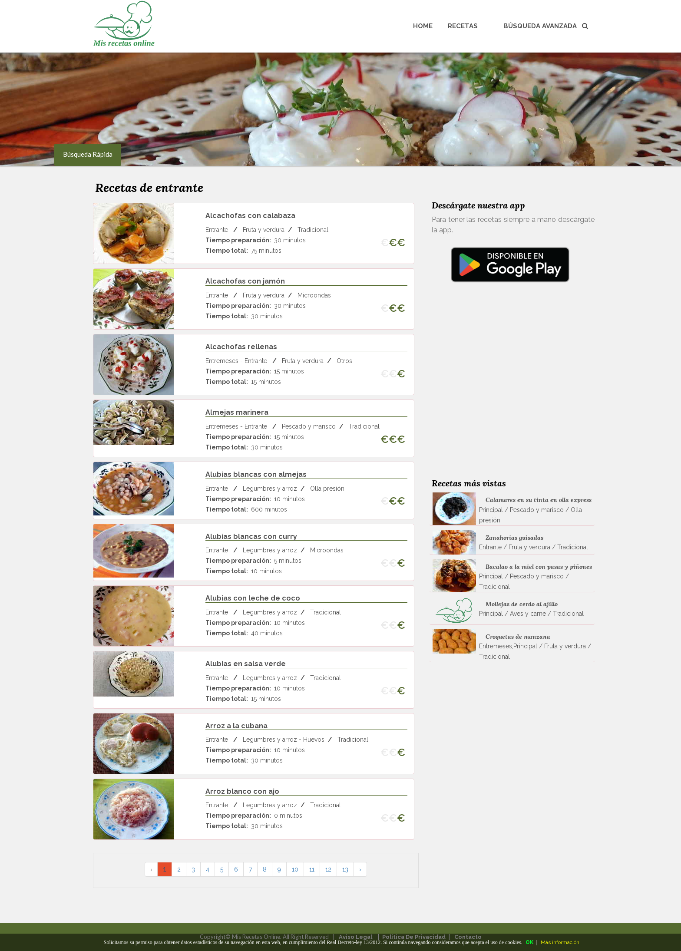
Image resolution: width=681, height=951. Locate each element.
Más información (560, 942)
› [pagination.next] (360, 869)
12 (328, 869)
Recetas (463, 26)
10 (295, 869)
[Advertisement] (510, 391)
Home (423, 26)
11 (311, 869)
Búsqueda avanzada (545, 26)
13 (345, 869)
